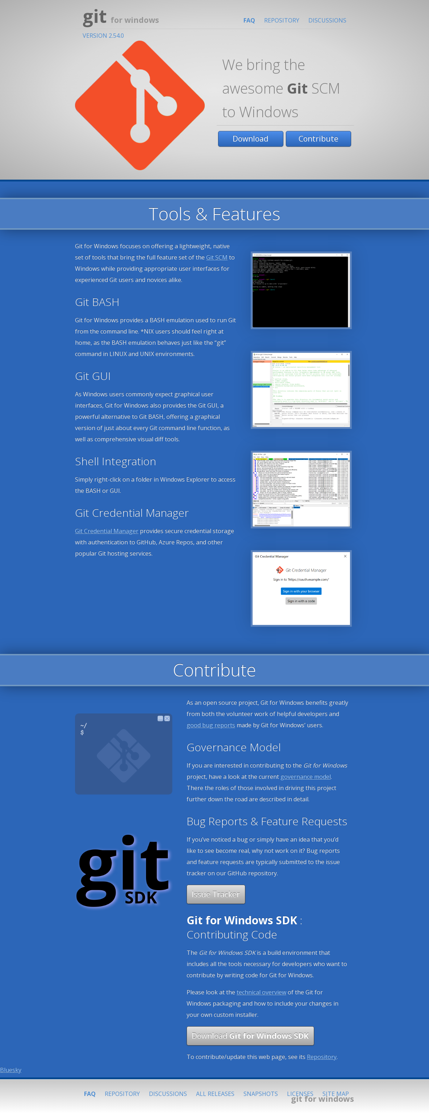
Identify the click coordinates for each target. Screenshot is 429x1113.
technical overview (261, 992)
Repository (281, 20)
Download (250, 139)
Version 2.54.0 (103, 36)
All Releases (215, 1094)
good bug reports (211, 725)
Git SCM (217, 257)
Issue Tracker (216, 894)
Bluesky (10, 1070)
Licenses (300, 1094)
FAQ (249, 20)
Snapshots (260, 1094)
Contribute (318, 139)
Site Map (335, 1094)
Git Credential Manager (106, 531)
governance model (305, 777)
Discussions (327, 20)
